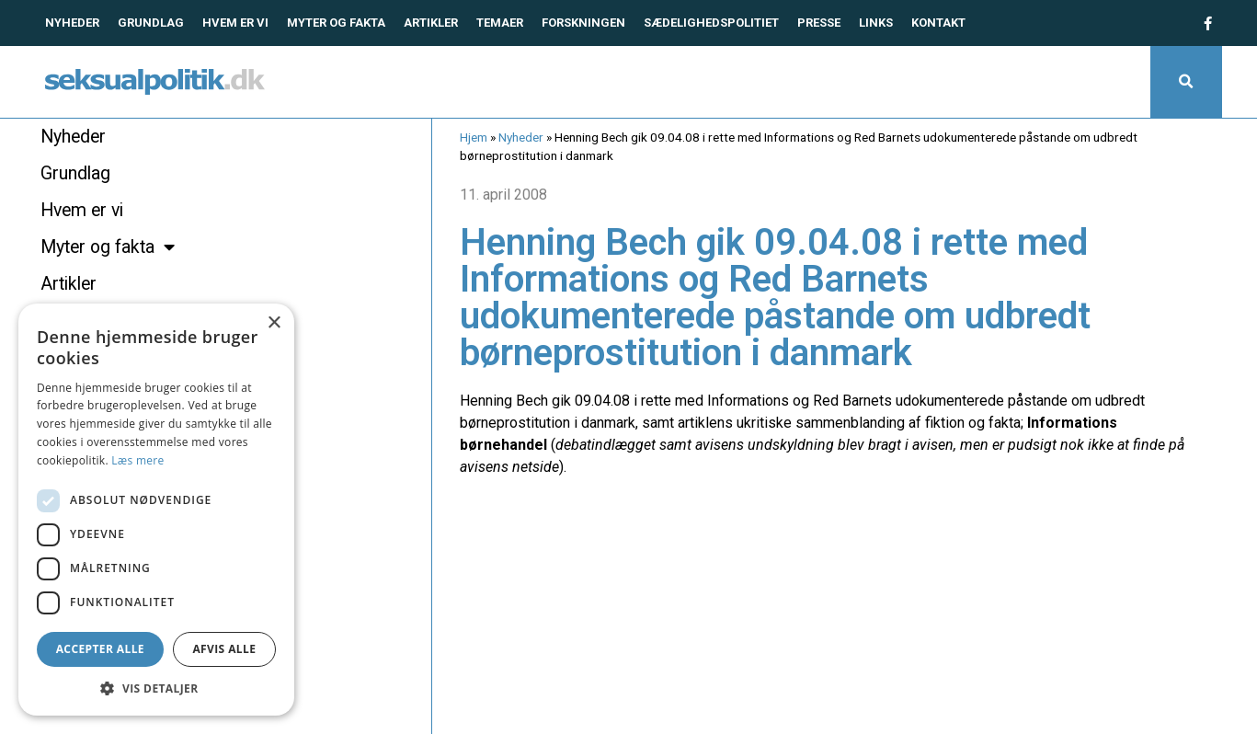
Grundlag (151, 22)
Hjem (473, 137)
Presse (818, 22)
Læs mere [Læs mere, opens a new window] (137, 460)
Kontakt (938, 22)
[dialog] (156, 510)
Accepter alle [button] (100, 649)
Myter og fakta (336, 22)
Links (876, 22)
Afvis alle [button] (224, 649)
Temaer (499, 22)
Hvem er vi (235, 22)
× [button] (273, 323)
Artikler (431, 22)
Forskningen (583, 22)
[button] (1186, 82)
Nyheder (72, 22)
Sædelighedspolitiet (711, 22)
